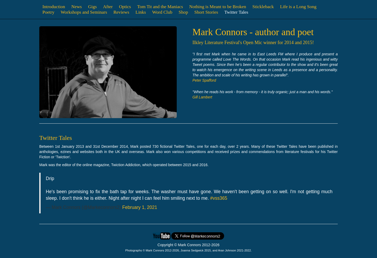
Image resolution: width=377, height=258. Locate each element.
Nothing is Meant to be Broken (217, 6)
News (76, 6)
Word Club (162, 12)
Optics (125, 6)
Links (140, 12)
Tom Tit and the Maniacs (160, 6)
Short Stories (206, 12)
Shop (183, 12)
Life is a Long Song (298, 6)
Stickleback (263, 6)
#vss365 (218, 198)
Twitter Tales (236, 12)
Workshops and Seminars (84, 12)
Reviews (121, 12)
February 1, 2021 (139, 207)
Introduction (53, 6)
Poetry (48, 12)
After (108, 6)
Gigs (92, 6)
